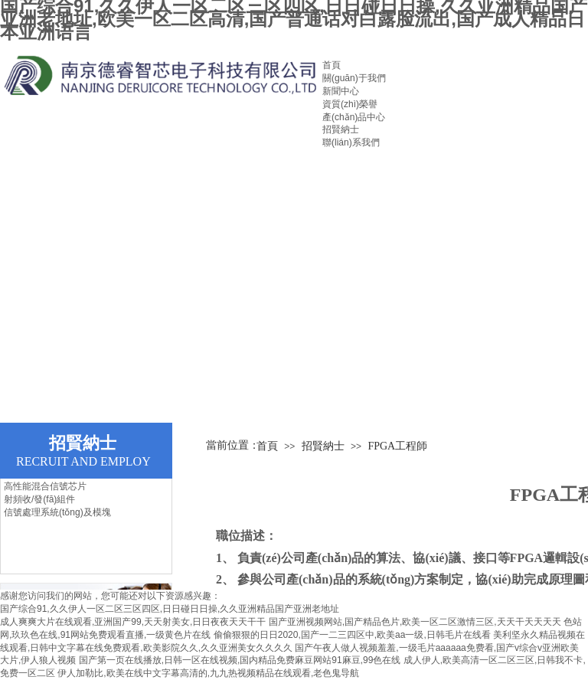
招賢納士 (340, 129)
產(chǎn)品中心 (353, 117)
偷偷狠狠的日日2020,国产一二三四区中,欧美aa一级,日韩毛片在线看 (352, 634)
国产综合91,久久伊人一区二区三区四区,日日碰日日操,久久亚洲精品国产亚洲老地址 (169, 608)
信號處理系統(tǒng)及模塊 (57, 512)
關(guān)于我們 (354, 78)
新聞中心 (340, 91)
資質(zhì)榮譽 (349, 104)
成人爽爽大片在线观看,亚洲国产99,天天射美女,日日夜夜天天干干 (133, 621)
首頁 (331, 65)
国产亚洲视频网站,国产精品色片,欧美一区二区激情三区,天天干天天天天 (415, 621)
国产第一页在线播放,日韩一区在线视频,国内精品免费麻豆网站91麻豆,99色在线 (240, 660)
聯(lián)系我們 (351, 142)
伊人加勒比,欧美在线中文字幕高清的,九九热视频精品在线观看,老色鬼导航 (208, 673)
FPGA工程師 (397, 446)
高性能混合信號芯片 (45, 486)
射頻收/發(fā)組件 (39, 499)
